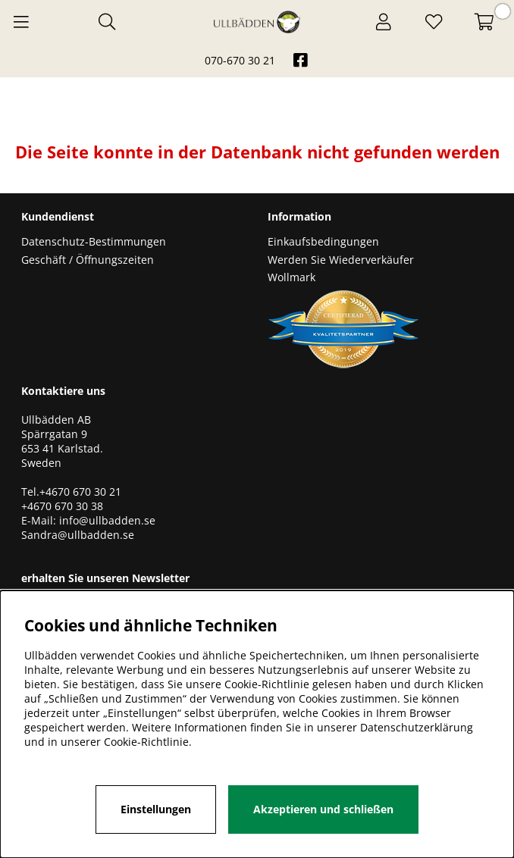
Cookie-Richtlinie (146, 741)
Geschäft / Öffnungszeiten (87, 259)
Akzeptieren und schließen (323, 809)
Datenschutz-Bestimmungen (93, 241)
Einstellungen (156, 809)
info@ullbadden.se (107, 520)
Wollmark (291, 277)
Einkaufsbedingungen (323, 241)
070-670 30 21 (240, 60)
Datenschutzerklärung (416, 727)
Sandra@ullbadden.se (79, 535)
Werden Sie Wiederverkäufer (341, 259)
